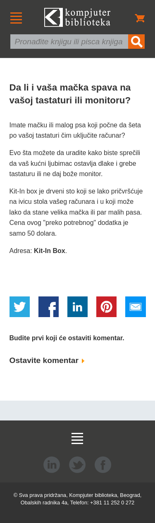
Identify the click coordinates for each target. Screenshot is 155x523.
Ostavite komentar (47, 360)
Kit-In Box (49, 250)
